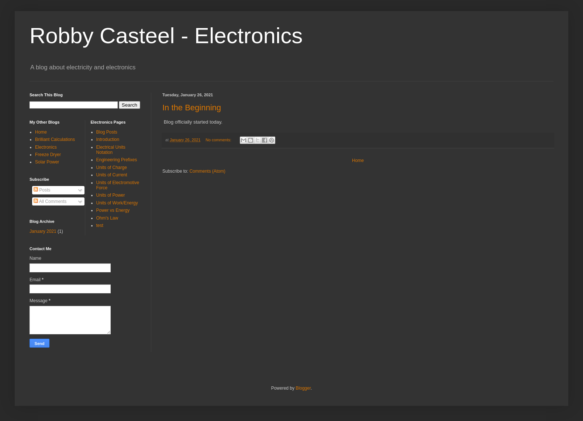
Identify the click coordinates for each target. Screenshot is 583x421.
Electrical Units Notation (110, 150)
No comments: (219, 140)
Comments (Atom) (207, 171)
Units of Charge (111, 167)
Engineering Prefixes (116, 159)
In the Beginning (191, 107)
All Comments (50, 201)
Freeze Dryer (48, 154)
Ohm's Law (107, 218)
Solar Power (47, 162)
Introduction (108, 139)
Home (358, 160)
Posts (42, 190)
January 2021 (43, 231)
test (99, 225)
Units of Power (110, 195)
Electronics (46, 147)
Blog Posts (106, 132)
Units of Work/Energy (117, 203)
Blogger (303, 388)
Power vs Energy (113, 210)
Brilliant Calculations (55, 139)
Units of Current (111, 174)
